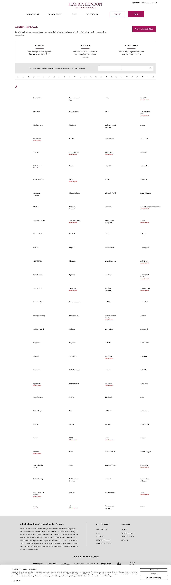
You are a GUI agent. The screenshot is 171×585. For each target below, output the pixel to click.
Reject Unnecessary (153, 578)
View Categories (144, 29)
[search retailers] (150, 68)
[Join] (136, 14)
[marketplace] (55, 14)
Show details (16, 580)
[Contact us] (92, 14)
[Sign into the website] (117, 14)
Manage (154, 574)
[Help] (74, 14)
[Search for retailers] (110, 68)
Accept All (154, 570)
